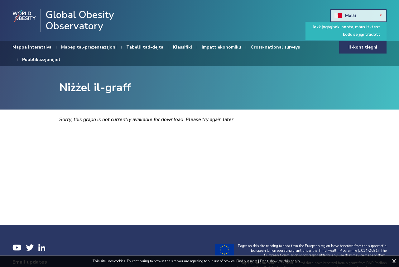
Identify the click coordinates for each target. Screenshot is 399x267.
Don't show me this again (280, 261)
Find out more (246, 261)
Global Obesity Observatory (80, 20)
